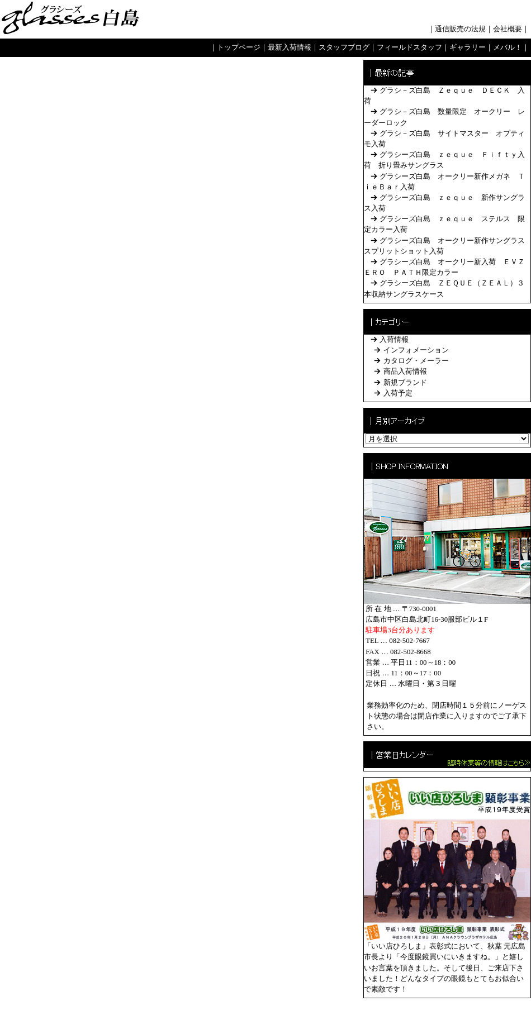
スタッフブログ (344, 47)
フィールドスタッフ (409, 47)
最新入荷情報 (289, 47)
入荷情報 (394, 340)
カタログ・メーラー (416, 361)
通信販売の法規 (460, 29)
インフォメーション (416, 350)
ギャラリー (467, 47)
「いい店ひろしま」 (396, 946)
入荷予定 (398, 393)
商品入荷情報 (405, 371)
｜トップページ (235, 47)
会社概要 (507, 29)
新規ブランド (405, 383)
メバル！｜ (511, 47)
